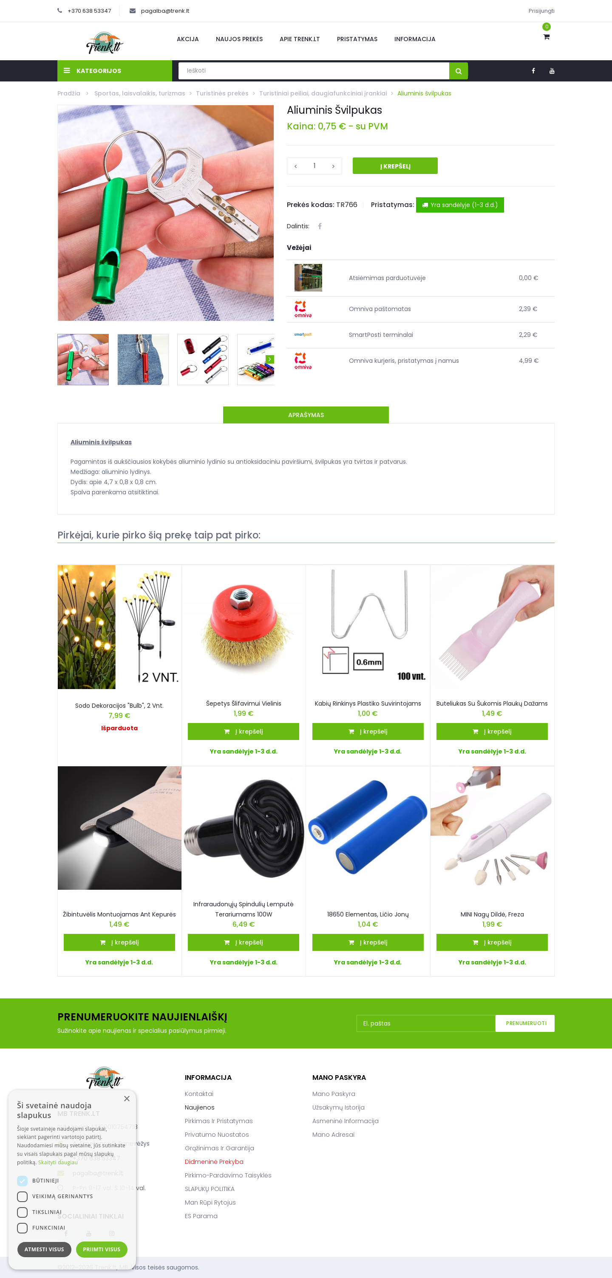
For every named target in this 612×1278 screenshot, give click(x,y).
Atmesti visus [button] (44, 1249)
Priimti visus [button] (101, 1249)
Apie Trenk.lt (300, 39)
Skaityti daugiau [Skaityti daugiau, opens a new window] (58, 1162)
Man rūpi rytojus (210, 1202)
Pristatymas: (392, 204)
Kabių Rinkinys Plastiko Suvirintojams (368, 703)
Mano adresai (333, 1134)
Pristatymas (357, 39)
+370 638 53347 (89, 11)
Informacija (415, 39)
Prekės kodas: (310, 205)
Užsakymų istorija (338, 1107)
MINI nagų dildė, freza (492, 914)
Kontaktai (199, 1094)
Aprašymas (306, 415)
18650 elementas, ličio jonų (368, 914)
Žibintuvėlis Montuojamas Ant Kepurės (119, 914)
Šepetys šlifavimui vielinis (243, 703)
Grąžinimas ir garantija (219, 1148)
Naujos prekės (239, 39)
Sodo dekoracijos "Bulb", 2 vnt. (119, 705)
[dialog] (72, 1180)
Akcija (188, 39)
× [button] (126, 1099)
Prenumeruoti (526, 1023)
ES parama (201, 1216)
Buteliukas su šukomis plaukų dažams (492, 703)
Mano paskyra (333, 1094)
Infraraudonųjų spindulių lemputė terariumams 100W (243, 909)
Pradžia (69, 93)
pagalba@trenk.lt (165, 11)
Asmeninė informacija (345, 1121)
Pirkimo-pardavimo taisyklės (228, 1175)
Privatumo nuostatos (217, 1134)
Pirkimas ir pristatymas (219, 1121)
